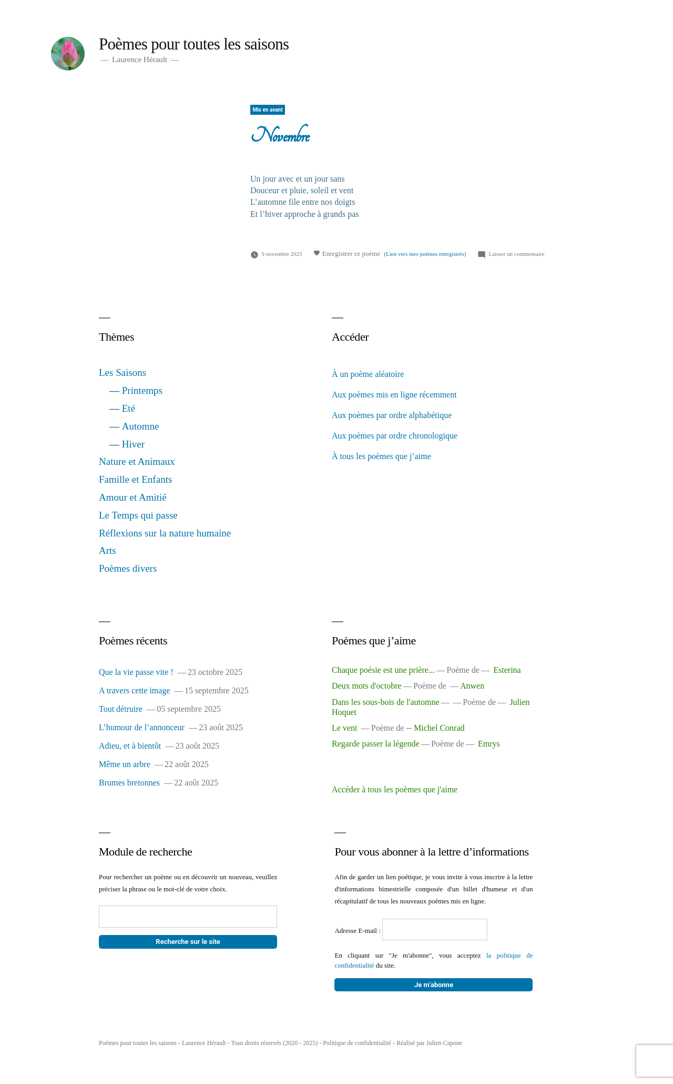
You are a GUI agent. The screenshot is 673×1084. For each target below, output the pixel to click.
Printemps (142, 390)
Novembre (279, 136)
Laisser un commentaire (517, 254)
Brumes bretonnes (129, 782)
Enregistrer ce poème (346, 253)
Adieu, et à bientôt (130, 745)
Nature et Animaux (137, 461)
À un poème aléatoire (368, 374)
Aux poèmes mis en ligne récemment (394, 394)
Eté (128, 408)
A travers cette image (134, 690)
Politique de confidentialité (357, 1043)
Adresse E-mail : (358, 930)
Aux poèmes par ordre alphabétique (392, 415)
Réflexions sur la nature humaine (165, 533)
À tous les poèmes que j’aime (381, 456)
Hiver (133, 444)
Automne (140, 426)
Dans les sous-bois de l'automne (386, 702)
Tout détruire (120, 708)
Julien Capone (444, 1043)
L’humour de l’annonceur (142, 727)
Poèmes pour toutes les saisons (194, 44)
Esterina (507, 669)
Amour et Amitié (133, 497)
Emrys (489, 743)
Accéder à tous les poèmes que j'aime (394, 789)
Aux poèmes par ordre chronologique (394, 435)
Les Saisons (122, 372)
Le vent (345, 727)
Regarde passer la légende (376, 743)
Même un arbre (124, 764)
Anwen (472, 685)
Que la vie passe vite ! (136, 672)
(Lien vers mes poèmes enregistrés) (425, 254)
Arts (107, 550)
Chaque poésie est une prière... (383, 669)
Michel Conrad (439, 727)
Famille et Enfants (135, 479)
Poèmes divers (128, 568)
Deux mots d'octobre (367, 685)
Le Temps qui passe (138, 515)
